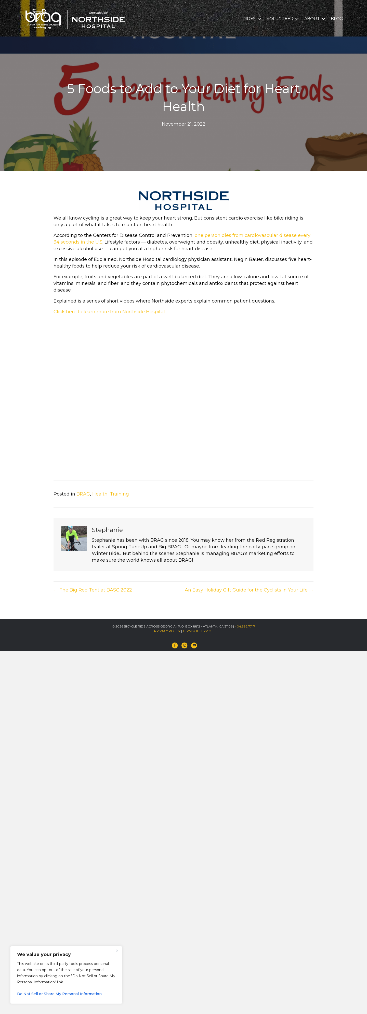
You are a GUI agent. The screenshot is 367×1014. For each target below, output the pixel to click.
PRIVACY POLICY (167, 631)
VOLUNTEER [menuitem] (280, 18)
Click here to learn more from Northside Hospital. (110, 312)
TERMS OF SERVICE (198, 631)
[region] (66, 975)
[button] (259, 19)
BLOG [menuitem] (337, 18)
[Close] (117, 950)
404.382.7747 (245, 626)
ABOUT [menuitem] (312, 18)
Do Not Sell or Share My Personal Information (59, 994)
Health (100, 494)
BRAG (83, 494)
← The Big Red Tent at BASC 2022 (93, 590)
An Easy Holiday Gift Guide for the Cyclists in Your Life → (249, 590)
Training (119, 494)
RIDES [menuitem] (249, 18)
